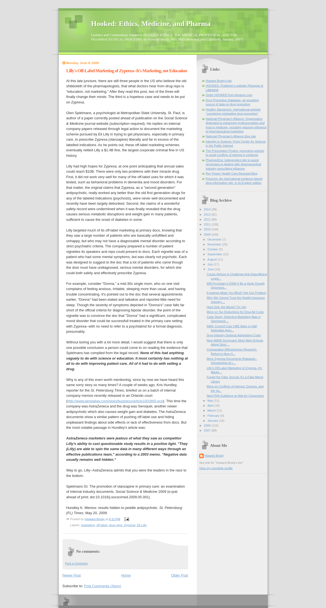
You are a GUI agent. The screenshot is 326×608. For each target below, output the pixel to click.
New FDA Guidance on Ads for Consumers (235, 395)
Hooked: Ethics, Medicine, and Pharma (151, 24)
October (213, 249)
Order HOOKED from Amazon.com (229, 95)
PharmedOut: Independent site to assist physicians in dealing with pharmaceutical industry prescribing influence (233, 164)
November (215, 244)
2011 (208, 224)
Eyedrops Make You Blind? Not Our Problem (236, 292)
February (214, 415)
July (211, 264)
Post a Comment (76, 563)
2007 (208, 430)
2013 (208, 214)
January (213, 420)
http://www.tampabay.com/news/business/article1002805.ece (115, 401)
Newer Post (72, 575)
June (211, 269)
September (215, 254)
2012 (208, 219)
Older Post (179, 575)
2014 (208, 209)
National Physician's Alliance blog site (231, 136)
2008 (208, 425)
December (215, 239)
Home (126, 575)
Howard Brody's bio (219, 80)
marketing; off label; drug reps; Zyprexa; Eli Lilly (114, 525)
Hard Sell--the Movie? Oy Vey (227, 307)
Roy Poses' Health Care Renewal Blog (231, 173)
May (211, 400)
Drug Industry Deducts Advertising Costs (234, 335)
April (211, 405)
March (212, 410)
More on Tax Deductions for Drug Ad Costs (235, 312)
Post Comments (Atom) (102, 586)
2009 (208, 234)
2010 (208, 229)
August (213, 259)
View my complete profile (216, 468)
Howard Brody (214, 455)
